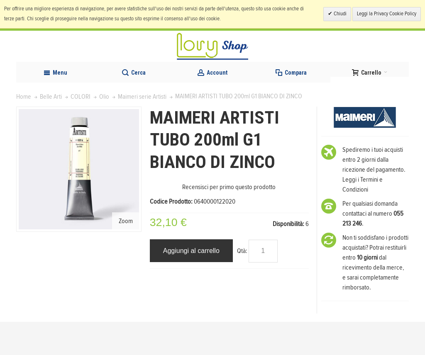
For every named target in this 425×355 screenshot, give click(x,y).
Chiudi (339, 14)
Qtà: (242, 284)
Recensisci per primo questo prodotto (229, 220)
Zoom (126, 253)
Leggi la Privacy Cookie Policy (386, 14)
